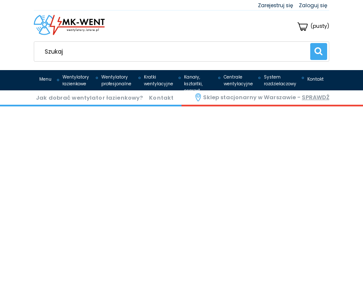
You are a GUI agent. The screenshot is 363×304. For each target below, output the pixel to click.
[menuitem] (45, 79)
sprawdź (315, 97)
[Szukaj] (318, 51)
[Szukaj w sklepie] (174, 51)
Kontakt (161, 98)
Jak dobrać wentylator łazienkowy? (89, 98)
